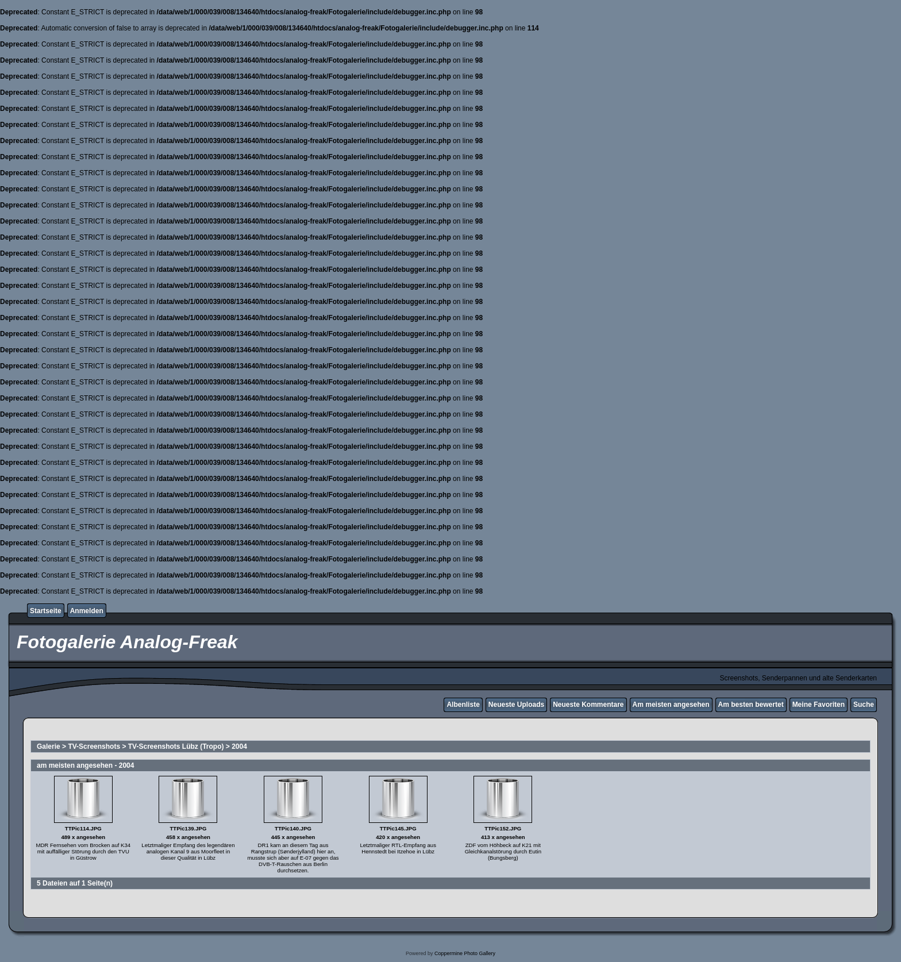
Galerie (48, 746)
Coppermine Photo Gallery (464, 953)
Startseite (45, 611)
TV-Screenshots (94, 746)
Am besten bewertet (751, 705)
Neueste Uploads (516, 705)
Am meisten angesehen (671, 705)
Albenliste (462, 705)
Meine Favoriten (818, 705)
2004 (239, 746)
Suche (863, 705)
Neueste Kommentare (588, 705)
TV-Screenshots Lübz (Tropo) (176, 746)
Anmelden (86, 611)
